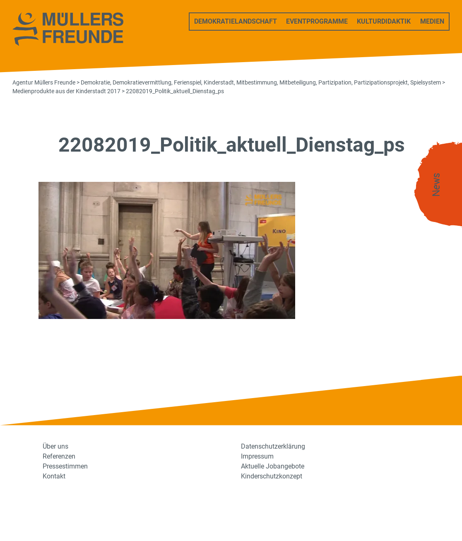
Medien (432, 21)
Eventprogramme (317, 21)
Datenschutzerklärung (273, 446)
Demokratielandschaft (235, 21)
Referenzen (59, 456)
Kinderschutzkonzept (271, 476)
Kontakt (54, 476)
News (436, 185)
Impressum (257, 456)
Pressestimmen (65, 466)
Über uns (55, 446)
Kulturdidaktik (384, 21)
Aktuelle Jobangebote (272, 466)
